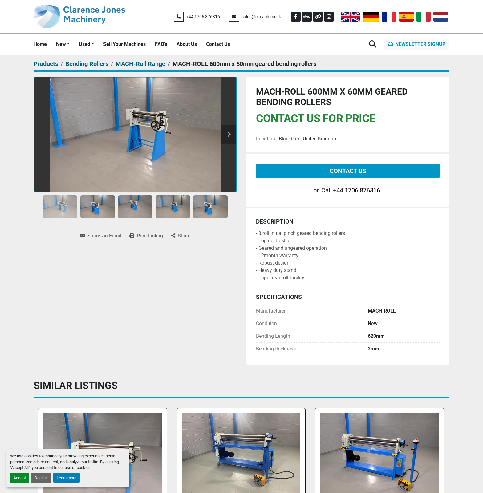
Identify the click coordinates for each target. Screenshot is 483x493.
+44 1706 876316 (203, 16)
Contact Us (218, 44)
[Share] (180, 236)
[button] (63, 44)
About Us (187, 44)
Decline (41, 477)
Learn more (66, 477)
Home (40, 44)
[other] (318, 17)
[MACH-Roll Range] (140, 63)
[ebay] (307, 17)
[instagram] (329, 17)
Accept (20, 477)
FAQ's (161, 44)
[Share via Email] (100, 236)
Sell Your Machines (124, 44)
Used (84, 44)
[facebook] (296, 17)
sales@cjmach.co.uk (261, 16)
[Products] (46, 63)
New (61, 44)
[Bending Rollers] (86, 63)
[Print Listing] (146, 236)
